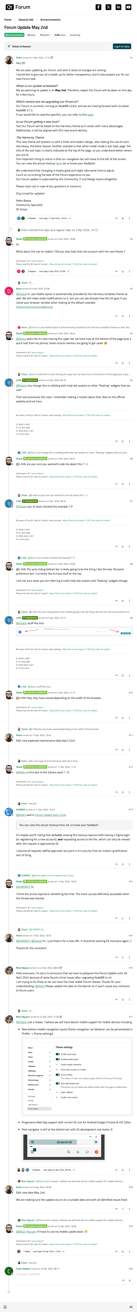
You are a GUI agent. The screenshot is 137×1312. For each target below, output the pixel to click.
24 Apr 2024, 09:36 (41, 1187)
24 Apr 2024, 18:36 (67, 1226)
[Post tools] (129, 218)
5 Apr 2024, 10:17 (57, 618)
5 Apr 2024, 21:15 (66, 692)
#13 (131, 809)
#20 (131, 1268)
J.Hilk (18, 380)
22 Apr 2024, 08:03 (49, 968)
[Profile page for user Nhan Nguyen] (9, 970)
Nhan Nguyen (23, 968)
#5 (131, 380)
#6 (131, 458)
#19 (131, 1226)
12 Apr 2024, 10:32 (41, 935)
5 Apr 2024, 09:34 (57, 501)
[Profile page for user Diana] (9, 291)
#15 (131, 935)
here (58, 163)
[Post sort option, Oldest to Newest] (19, 46)
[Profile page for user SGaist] (9, 241)
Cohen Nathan (23, 1268)
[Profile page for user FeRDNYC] (9, 812)
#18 (131, 1187)
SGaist (19, 239)
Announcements (14, 35)
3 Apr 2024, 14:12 (41, 57)
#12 (131, 767)
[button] (5, 1307)
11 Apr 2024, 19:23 (45, 809)
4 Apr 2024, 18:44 (66, 333)
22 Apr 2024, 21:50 (49, 1016)
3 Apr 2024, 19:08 (66, 239)
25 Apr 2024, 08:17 (50, 1268)
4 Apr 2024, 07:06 (41, 288)
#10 (131, 692)
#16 (131, 968)
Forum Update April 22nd (50, 815)
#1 (131, 57)
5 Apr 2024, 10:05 (66, 564)
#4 (131, 333)
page (90, 114)
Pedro (19, 57)
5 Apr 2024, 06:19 (57, 380)
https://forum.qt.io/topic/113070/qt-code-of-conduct (73, 264)
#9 (131, 618)
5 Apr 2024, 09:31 (66, 458)
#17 (131, 1016)
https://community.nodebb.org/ (34, 307)
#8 (131, 564)
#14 (131, 881)
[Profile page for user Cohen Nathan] (9, 1271)
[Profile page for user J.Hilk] (9, 382)
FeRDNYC (21, 809)
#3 (131, 288)
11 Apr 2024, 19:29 (67, 881)
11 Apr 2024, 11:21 (67, 767)
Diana (19, 288)
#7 (131, 501)
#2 (131, 239)
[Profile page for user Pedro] (9, 60)
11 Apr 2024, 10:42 (41, 735)
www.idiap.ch (38, 261)
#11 (131, 735)
